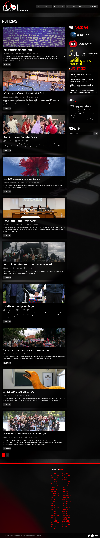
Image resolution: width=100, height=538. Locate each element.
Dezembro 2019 (55, 507)
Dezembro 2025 (55, 476)
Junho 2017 (54, 527)
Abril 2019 (64, 511)
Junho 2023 (65, 497)
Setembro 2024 (55, 487)
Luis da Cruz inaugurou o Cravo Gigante (21, 178)
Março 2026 (65, 474)
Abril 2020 (53, 505)
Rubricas (82, 6)
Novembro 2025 (66, 476)
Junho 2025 (65, 478)
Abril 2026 (53, 474)
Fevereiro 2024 (55, 493)
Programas (71, 6)
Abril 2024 (53, 491)
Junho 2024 (54, 489)
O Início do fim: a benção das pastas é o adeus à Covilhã (28, 264)
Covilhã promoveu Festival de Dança (20, 137)
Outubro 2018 (54, 517)
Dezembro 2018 (55, 515)
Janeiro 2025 (54, 484)
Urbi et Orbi (78, 68)
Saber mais (7, 64)
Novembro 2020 (66, 501)
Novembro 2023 (66, 495)
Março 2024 (65, 491)
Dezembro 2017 (55, 523)
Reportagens (59, 6)
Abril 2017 (53, 529)
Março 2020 (65, 505)
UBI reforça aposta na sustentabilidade (80, 74)
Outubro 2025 (54, 478)
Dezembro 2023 (55, 495)
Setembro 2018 (66, 517)
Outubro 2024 (65, 486)
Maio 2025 (53, 480)
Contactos (93, 6)
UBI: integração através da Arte (17, 49)
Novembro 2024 (55, 486)
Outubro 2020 (54, 503)
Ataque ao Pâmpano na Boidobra (18, 391)
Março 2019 (54, 513)
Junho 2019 (65, 509)
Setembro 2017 (66, 525)
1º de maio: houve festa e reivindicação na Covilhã (26, 349)
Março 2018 (54, 521)
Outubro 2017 (54, 525)
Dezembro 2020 (55, 501)
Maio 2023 (53, 499)
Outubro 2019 (54, 509)
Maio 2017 (64, 527)
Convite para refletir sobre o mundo (19, 220)
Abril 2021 (64, 499)
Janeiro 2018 (65, 521)
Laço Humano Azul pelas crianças (18, 306)
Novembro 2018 (66, 515)
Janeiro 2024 (65, 493)
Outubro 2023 (54, 497)
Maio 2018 (53, 519)
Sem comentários (33, 53)
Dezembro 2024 (66, 484)
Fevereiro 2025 (66, 482)
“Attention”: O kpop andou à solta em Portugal (24, 433)
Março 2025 (54, 482)
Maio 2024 (65, 489)
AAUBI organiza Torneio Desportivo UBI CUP (23, 93)
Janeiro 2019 (65, 513)
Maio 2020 (65, 503)
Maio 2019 (53, 511)
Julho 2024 (65, 487)
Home (39, 6)
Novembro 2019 (66, 507)
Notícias (48, 6)
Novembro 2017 (66, 523)
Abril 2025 (65, 480)
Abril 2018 (64, 519)
